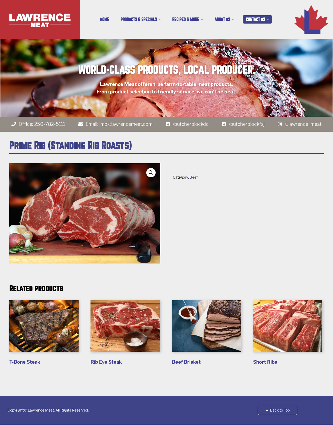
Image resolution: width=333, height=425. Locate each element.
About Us (222, 19)
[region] (166, 78)
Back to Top (278, 410)
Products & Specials (139, 19)
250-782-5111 (49, 124)
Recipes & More (185, 19)
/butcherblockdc (191, 124)
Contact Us (255, 19)
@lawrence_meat (303, 124)
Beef (194, 177)
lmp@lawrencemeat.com (125, 124)
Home (104, 19)
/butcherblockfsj (247, 124)
